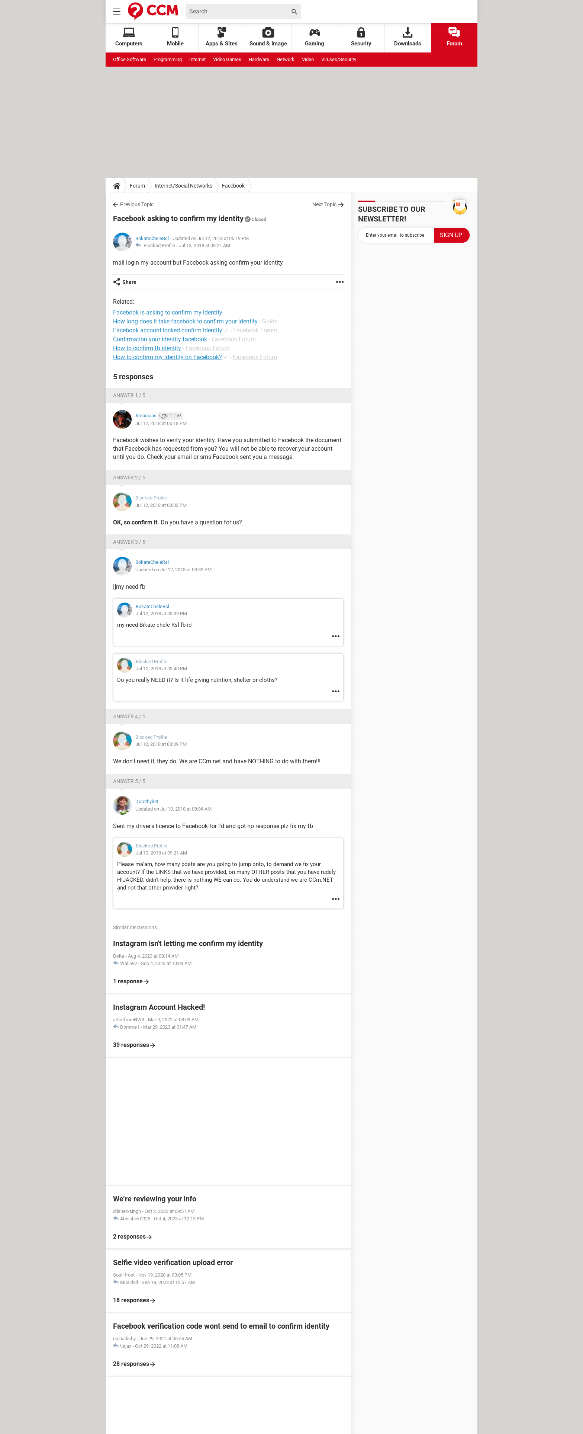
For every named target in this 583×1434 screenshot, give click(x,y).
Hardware (259, 59)
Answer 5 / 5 (129, 781)
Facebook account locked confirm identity (167, 330)
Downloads (407, 37)
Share (129, 282)
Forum (454, 37)
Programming (168, 59)
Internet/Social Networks (183, 186)
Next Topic (324, 204)
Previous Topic (137, 204)
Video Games (227, 59)
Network (285, 59)
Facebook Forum (255, 330)
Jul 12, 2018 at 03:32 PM (161, 505)
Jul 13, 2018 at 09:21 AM (204, 245)
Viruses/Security (338, 59)
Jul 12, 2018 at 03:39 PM (161, 613)
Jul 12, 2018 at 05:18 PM (161, 423)
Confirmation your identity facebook (160, 339)
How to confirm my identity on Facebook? (167, 357)
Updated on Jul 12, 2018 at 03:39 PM (173, 569)
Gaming (314, 37)
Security (361, 37)
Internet (197, 59)
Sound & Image (268, 37)
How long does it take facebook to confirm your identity (185, 321)
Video (308, 59)
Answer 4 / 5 (129, 716)
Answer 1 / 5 (129, 395)
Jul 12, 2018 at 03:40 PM (161, 668)
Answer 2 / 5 (129, 477)
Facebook (233, 186)
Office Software (129, 59)
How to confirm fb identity (147, 348)
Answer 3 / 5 (129, 542)
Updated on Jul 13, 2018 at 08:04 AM (173, 809)
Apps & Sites (222, 37)
